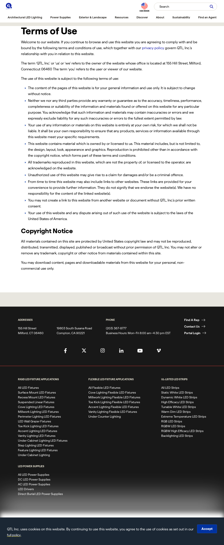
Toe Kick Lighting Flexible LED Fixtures (114, 402)
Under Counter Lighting (104, 416)
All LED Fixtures (28, 387)
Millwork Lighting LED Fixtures (38, 411)
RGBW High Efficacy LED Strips (182, 431)
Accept (206, 529)
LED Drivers (26, 489)
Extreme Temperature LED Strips (183, 416)
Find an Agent (207, 17)
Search (164, 6)
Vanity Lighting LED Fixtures (36, 435)
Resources (121, 17)
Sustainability (181, 17)
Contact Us (192, 326)
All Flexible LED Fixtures (104, 387)
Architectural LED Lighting (25, 17)
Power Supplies (60, 17)
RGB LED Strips (171, 421)
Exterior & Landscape (93, 17)
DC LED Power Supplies (34, 479)
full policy (20, 535)
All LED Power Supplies (33, 474)
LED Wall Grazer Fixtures (34, 421)
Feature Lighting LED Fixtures (38, 450)
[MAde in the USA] (144, 7)
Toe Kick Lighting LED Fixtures (38, 426)
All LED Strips (170, 387)
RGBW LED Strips (173, 426)
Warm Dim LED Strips (176, 411)
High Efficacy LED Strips (177, 402)
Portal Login (192, 333)
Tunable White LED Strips (178, 407)
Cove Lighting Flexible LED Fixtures (112, 392)
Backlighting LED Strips (177, 435)
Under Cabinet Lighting (34, 455)
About (160, 17)
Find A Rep (192, 320)
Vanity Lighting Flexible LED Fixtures (112, 411)
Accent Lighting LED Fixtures (37, 431)
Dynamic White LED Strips (179, 397)
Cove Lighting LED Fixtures (36, 407)
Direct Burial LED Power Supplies (40, 494)
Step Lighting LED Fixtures (36, 445)
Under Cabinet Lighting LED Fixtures (42, 440)
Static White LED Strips (177, 392)
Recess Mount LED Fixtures (36, 397)
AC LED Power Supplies (34, 484)
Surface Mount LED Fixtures (37, 392)
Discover (142, 17)
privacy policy (153, 48)
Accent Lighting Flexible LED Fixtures (113, 407)
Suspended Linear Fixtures (36, 402)
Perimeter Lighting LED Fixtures (39, 416)
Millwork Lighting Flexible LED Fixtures (114, 397)
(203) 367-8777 (116, 328)
